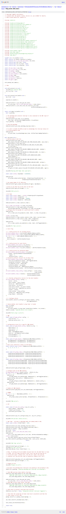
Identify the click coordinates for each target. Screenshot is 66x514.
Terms (15, 512)
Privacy (12, 512)
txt (60, 511)
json (63, 511)
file (30, 12)
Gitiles (8, 512)
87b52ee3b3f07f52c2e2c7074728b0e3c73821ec (38, 7)
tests (2, 8)
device (59, 7)
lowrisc (14, 7)
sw (55, 7)
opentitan (21, 7)
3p (10, 7)
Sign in (63, 2)
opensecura (4, 7)
